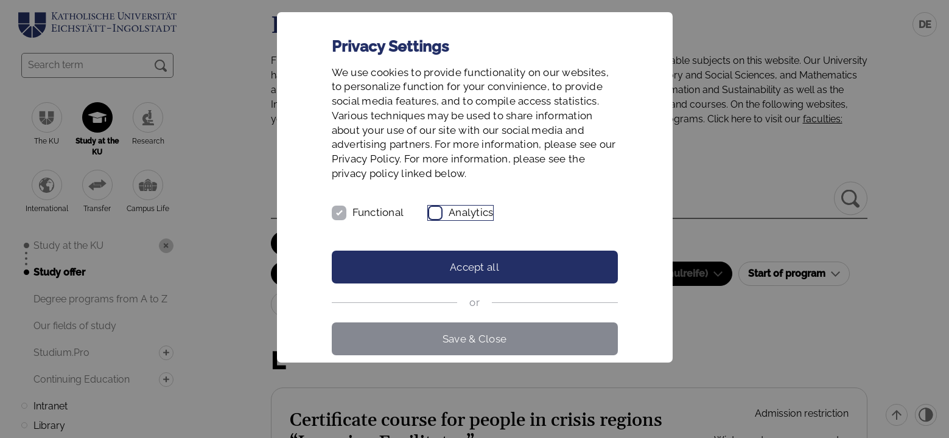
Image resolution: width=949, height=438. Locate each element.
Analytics (471, 212)
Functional (378, 212)
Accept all (474, 267)
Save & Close (474, 339)
